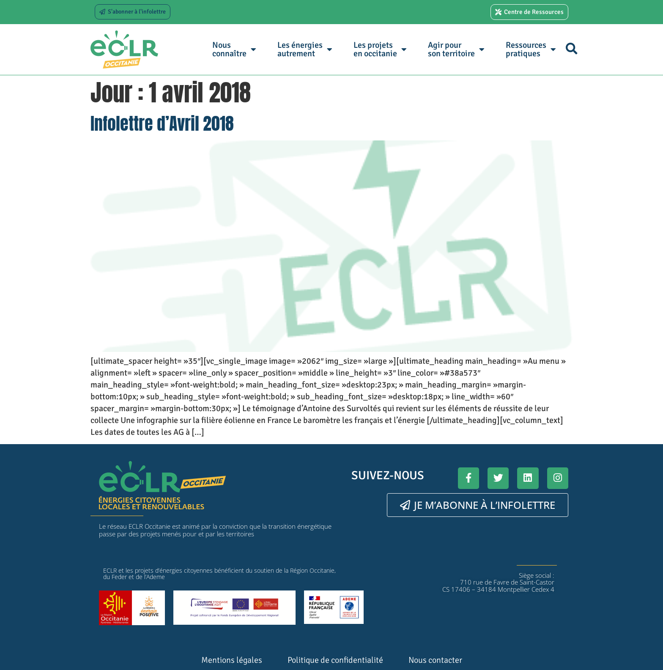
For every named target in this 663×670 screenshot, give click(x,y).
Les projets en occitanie (380, 49)
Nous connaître (234, 49)
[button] (571, 48)
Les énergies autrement (304, 49)
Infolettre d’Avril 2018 (162, 123)
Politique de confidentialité (335, 660)
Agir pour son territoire (456, 49)
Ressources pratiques (531, 49)
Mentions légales (231, 660)
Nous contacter (435, 660)
